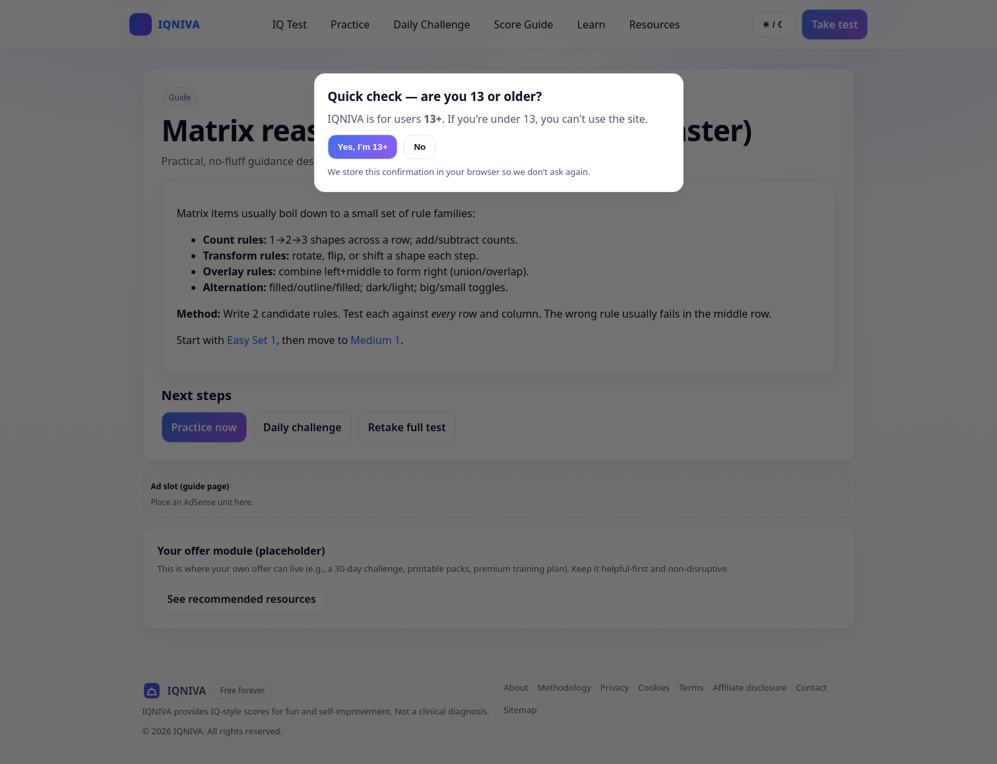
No (420, 147)
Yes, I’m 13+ (363, 147)
